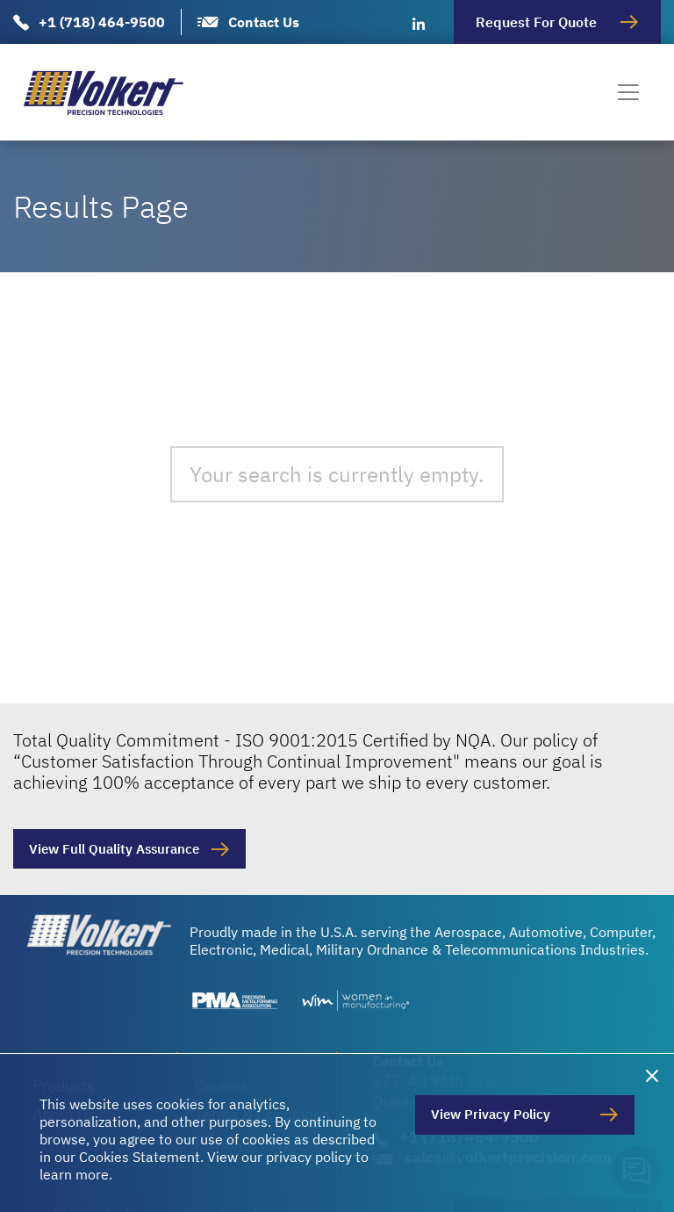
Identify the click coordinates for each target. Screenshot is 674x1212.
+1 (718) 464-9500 (102, 22)
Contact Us (263, 22)
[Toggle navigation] (628, 92)
